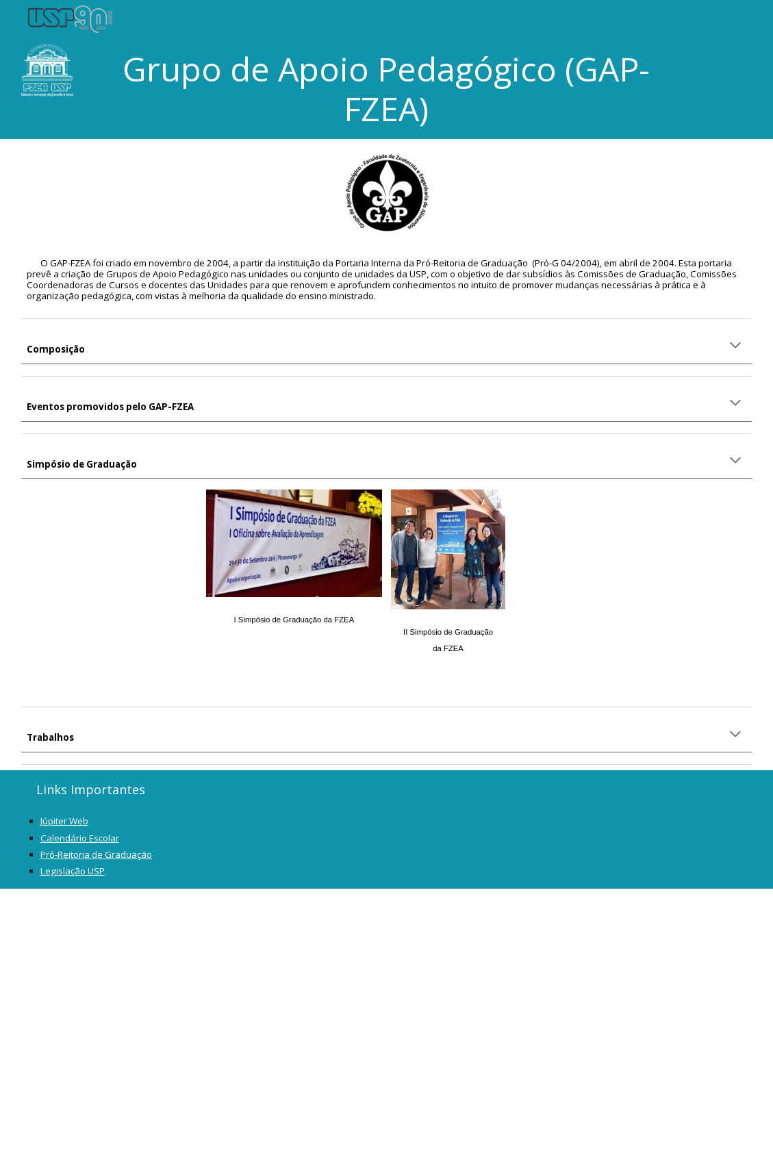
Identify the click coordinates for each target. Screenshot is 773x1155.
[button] (735, 346)
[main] (386, 89)
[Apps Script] (386, 1022)
